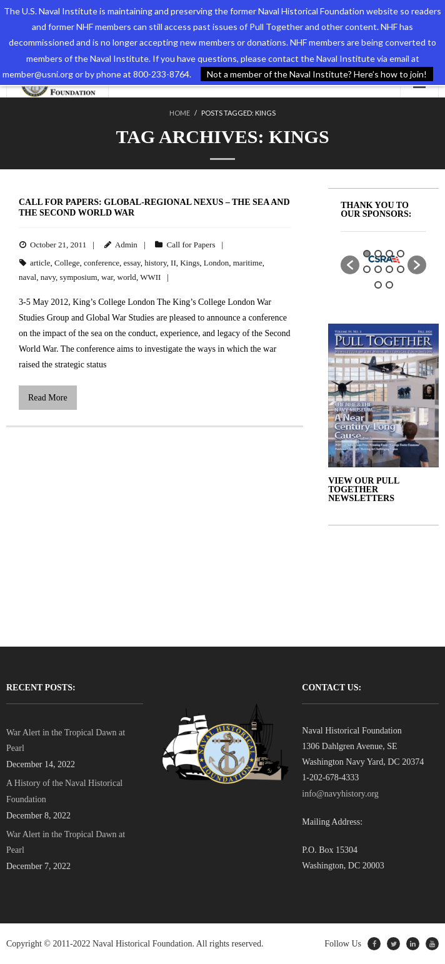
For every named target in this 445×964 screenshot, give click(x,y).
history (155, 262)
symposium (79, 277)
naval (27, 277)
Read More (48, 397)
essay (131, 262)
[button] (350, 265)
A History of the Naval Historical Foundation (64, 790)
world (127, 277)
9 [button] (378, 285)
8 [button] (400, 269)
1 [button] (367, 253)
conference (101, 262)
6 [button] (378, 269)
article (40, 262)
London (216, 262)
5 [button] (367, 269)
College (66, 262)
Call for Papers (190, 244)
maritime (247, 262)
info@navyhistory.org (340, 793)
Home (179, 113)
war (107, 277)
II (173, 262)
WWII (150, 277)
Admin (126, 244)
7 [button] (389, 269)
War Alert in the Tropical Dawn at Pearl (65, 740)
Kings (189, 262)
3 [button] (389, 253)
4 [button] (400, 253)
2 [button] (378, 253)
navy (48, 277)
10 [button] (389, 285)
